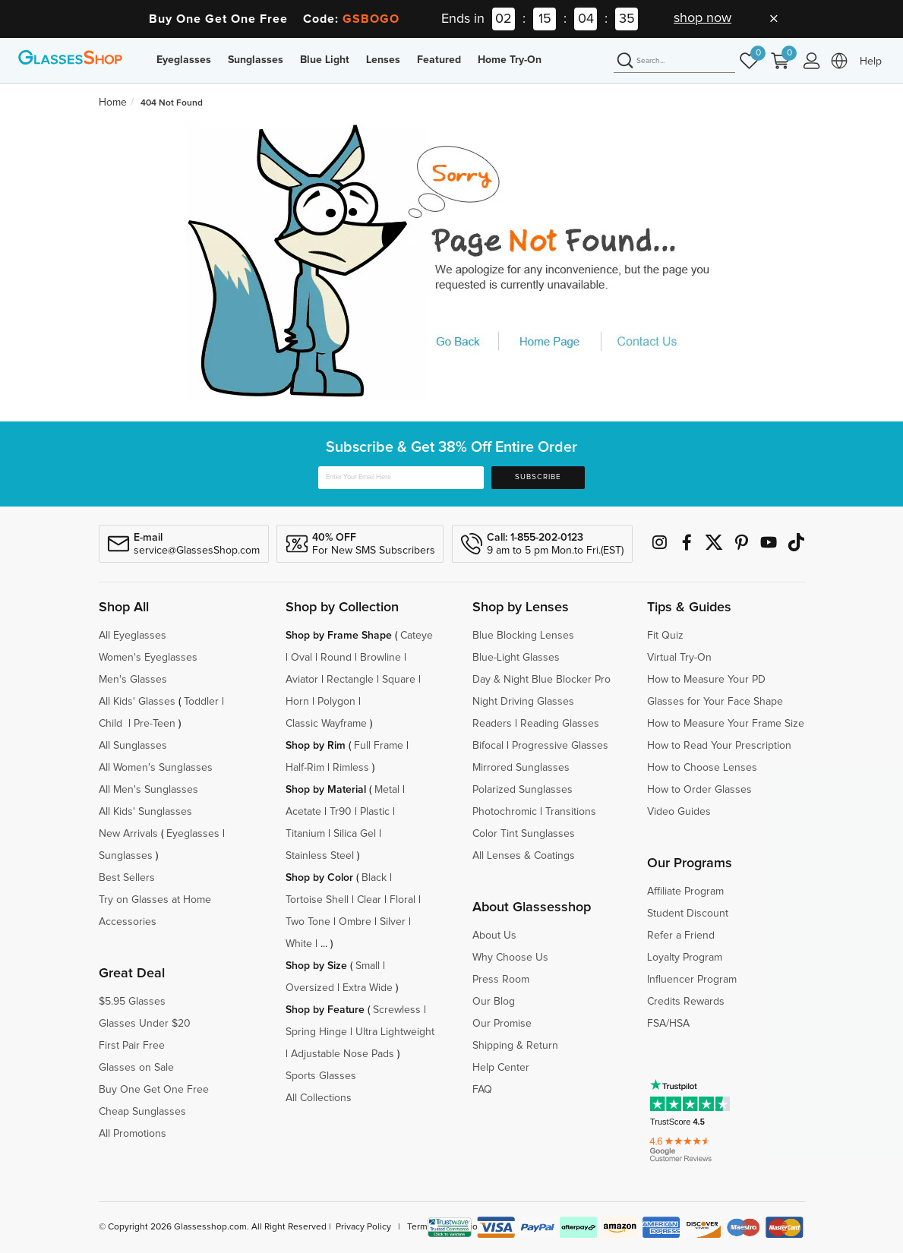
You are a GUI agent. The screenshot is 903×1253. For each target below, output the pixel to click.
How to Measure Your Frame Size (725, 723)
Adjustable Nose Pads (342, 1054)
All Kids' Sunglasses (145, 811)
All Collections (319, 1098)
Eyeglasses (183, 60)
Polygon (336, 701)
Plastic (375, 811)
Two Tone (308, 922)
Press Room (500, 979)
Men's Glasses (133, 679)
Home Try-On (509, 60)
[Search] (674, 61)
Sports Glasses (321, 1076)
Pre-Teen (154, 723)
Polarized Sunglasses (522, 789)
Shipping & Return (515, 1045)
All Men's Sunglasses (148, 789)
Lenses (383, 60)
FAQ (482, 1089)
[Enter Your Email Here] (401, 477)
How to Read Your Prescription (719, 745)
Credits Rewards (686, 1001)
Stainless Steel (320, 856)
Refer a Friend (681, 935)
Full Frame (378, 745)
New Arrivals (128, 833)
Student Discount (687, 913)
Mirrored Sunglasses (521, 767)
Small (367, 966)
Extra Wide (368, 988)
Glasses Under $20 (145, 1023)
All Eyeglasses (132, 635)
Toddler (201, 701)
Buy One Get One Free (154, 1089)
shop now (702, 18)
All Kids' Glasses (137, 701)
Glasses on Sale (136, 1067)
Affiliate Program (685, 891)
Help (871, 61)
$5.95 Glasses (132, 1001)
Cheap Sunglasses (142, 1111)
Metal (386, 789)
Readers (492, 723)
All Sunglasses (133, 745)
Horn (297, 701)
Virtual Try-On (679, 657)
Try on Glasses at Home (155, 900)
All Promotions (132, 1133)
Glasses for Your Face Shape (715, 701)
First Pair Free (132, 1045)
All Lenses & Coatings (523, 856)
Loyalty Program (684, 957)
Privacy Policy (363, 1227)
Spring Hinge (316, 1032)
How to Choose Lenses (702, 767)
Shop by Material (326, 789)
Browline (380, 657)
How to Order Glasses (699, 789)
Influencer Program (692, 979)
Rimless (351, 767)
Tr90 (341, 811)
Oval (301, 657)
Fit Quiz (665, 635)
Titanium (305, 833)
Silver (393, 922)
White (299, 944)
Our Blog (493, 1001)
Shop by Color (319, 878)
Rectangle (350, 679)
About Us (494, 935)
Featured (439, 60)
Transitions (570, 811)
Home (113, 102)
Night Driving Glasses (523, 701)
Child (112, 723)
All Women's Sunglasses (156, 767)
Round (336, 657)
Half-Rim (305, 767)
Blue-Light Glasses (516, 657)
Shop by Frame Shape (339, 635)
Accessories (127, 922)
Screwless (397, 1010)
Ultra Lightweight (394, 1032)
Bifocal (488, 745)
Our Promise (502, 1023)
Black (374, 878)
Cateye (416, 635)
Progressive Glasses (560, 745)
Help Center (500, 1067)
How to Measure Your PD (706, 679)
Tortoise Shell (317, 900)
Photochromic (504, 811)
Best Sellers (127, 878)
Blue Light (324, 60)
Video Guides (679, 811)
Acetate (303, 811)
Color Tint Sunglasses (523, 833)
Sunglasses (255, 60)
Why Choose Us (510, 957)
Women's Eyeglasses (148, 657)
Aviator (302, 679)
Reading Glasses (559, 723)
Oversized (310, 988)
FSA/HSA (668, 1023)
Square (398, 679)
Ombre (355, 922)
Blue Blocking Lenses (523, 635)
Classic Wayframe (326, 723)
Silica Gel (354, 833)
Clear (369, 900)
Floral (402, 900)
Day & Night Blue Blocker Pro (541, 679)
